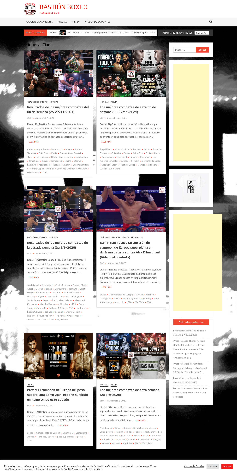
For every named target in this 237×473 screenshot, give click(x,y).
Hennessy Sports (132, 296)
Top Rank (60, 314)
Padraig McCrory (57, 306)
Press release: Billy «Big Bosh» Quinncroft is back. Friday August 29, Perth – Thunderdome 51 (190, 367)
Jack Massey (82, 156)
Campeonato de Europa (121, 293)
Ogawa (77, 160)
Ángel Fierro (42, 148)
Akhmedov (47, 283)
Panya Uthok (108, 437)
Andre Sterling (62, 283)
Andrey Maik (79, 283)
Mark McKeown (48, 302)
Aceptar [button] (227, 466)
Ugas (69, 314)
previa (80, 434)
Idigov (40, 294)
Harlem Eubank (71, 291)
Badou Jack (57, 148)
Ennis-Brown (42, 291)
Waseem (82, 167)
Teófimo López (36, 167)
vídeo (129, 300)
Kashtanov (149, 429)
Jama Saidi (34, 160)
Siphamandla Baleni (151, 160)
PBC (70, 306)
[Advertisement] (191, 112)
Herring (147, 296)
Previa (114, 102)
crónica (139, 293)
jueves (45, 160)
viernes (50, 167)
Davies (127, 152)
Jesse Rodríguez (73, 294)
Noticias (54, 102)
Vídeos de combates (97, 21)
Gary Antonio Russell (70, 152)
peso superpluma (66, 434)
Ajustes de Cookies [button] (194, 466)
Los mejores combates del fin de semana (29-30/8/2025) (189, 332)
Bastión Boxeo (64, 7)
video (78, 314)
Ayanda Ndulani (122, 148)
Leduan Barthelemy (62, 298)
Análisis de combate (37, 102)
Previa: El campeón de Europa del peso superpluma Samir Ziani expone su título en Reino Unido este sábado (57, 393)
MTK (73, 302)
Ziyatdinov (62, 318)
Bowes (39, 287)
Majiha (68, 160)
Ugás (157, 437)
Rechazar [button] (212, 466)
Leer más (34, 141)
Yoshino (116, 441)
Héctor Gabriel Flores (62, 156)
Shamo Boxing (73, 310)
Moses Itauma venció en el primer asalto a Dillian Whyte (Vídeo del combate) (190, 392)
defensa (150, 293)
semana (59, 310)
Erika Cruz (44, 152)
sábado (56, 163)
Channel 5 (68, 430)
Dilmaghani (60, 287)
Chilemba (116, 152)
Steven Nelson (44, 314)
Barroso (137, 148)
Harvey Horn (42, 156)
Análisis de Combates (39, 21)
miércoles (63, 302)
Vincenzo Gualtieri (66, 167)
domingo (73, 287)
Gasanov (56, 291)
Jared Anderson (55, 294)
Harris (157, 152)
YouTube (42, 318)
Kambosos (56, 160)
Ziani (44, 171)
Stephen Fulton (81, 163)
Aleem (30, 148)
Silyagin (66, 163)
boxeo (68, 148)
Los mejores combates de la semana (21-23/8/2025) (187, 380)
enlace (117, 296)
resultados (44, 163)
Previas (62, 21)
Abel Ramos (33, 283)
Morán (137, 433)
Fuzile (54, 152)
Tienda (76, 21)
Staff (29, 118)
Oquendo (41, 306)
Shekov (131, 437)
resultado (119, 300)
